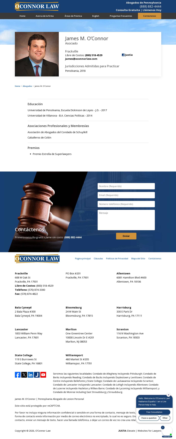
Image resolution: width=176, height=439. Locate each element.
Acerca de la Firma (45, 16)
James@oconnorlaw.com (81, 58)
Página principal (83, 258)
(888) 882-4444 (150, 6)
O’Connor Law (43, 430)
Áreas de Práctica (73, 16)
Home (22, 16)
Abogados (27, 86)
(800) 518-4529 (93, 55)
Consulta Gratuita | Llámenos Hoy (138, 10)
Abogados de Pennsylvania (143, 2)
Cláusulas (98, 258)
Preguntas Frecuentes (121, 16)
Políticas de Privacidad (117, 258)
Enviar (126, 235)
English (95, 16)
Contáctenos (149, 16)
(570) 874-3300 (36, 289)
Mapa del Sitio (138, 258)
